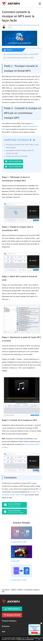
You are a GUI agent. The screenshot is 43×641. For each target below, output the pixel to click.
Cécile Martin (18, 25)
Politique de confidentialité (25, 639)
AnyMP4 (13, 590)
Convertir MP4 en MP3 (18, 580)
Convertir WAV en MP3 (19, 542)
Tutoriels (20, 590)
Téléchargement (12, 609)
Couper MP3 (15, 561)
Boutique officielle (12, 615)
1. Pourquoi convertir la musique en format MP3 (22, 54)
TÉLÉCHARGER (13, 161)
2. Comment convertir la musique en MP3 (20, 58)
